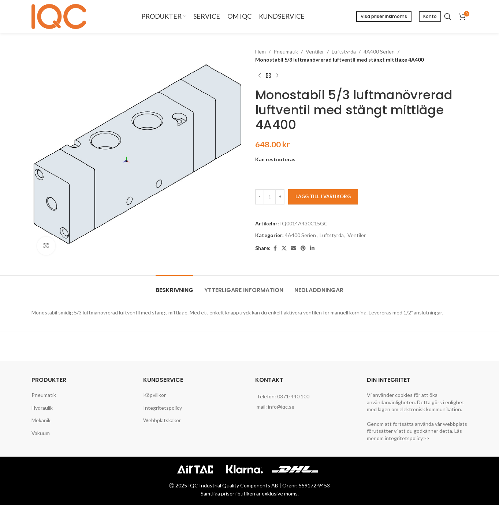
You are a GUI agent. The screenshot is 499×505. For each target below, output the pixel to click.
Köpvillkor (154, 395)
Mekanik (41, 420)
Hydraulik (42, 408)
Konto (430, 16)
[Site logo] (60, 16)
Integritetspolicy (162, 408)
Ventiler (315, 51)
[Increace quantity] (279, 196)
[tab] (174, 286)
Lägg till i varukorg (323, 196)
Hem (260, 51)
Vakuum (40, 433)
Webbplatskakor (162, 420)
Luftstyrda (344, 51)
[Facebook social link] (275, 248)
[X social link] (284, 248)
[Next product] (277, 75)
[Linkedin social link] (312, 248)
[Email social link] (293, 248)
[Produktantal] (269, 196)
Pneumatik (285, 51)
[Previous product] (259, 75)
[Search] (447, 16)
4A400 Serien (379, 51)
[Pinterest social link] (303, 248)
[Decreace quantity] (259, 196)
